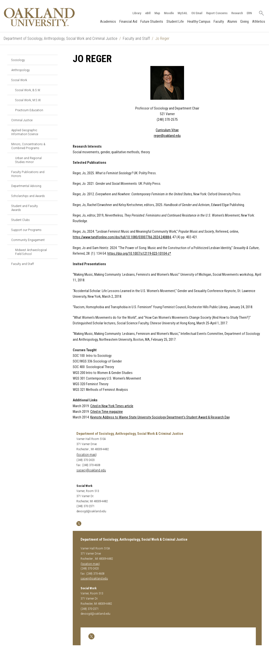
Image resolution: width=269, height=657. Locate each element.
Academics (108, 21)
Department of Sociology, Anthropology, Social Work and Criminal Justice (60, 38)
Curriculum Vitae (167, 130)
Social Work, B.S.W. (28, 90)
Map (157, 13)
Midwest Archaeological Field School (31, 252)
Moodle (169, 13)
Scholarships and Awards (28, 196)
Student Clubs (20, 220)
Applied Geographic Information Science (24, 132)
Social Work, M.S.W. (28, 100)
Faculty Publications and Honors (27, 174)
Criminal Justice (21, 120)
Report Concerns (217, 13)
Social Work (19, 80)
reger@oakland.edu (167, 136)
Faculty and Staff (136, 38)
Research (237, 13)
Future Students (151, 21)
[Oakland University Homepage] (39, 17)
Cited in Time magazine (106, 412)
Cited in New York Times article (111, 406)
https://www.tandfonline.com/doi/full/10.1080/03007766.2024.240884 (122, 237)
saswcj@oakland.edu (91, 470)
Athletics (258, 21)
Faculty (219, 21)
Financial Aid (128, 21)
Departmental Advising (26, 186)
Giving (244, 21)
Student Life (175, 21)
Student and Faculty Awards (24, 208)
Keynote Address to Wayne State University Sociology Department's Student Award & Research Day (160, 417)
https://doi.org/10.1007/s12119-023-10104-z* (139, 254)
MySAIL (182, 13)
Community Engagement (28, 240)
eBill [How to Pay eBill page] (148, 13)
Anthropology (20, 70)
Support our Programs (26, 230)
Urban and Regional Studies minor (28, 160)
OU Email (196, 13)
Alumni (232, 21)
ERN (249, 13)
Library (137, 13)
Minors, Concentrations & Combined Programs (28, 146)
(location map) (86, 455)
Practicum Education (29, 110)
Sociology (18, 60)
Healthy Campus (198, 21)
